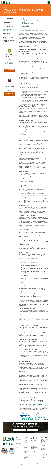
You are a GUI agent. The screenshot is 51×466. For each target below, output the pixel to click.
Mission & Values (44, 444)
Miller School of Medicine (43, 453)
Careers (42, 456)
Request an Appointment (32, 430)
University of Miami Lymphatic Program (7, 23)
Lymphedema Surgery (6, 33)
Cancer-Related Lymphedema (8, 26)
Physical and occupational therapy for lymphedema (33, 21)
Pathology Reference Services (34, 456)
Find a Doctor (18, 440)
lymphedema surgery (23, 405)
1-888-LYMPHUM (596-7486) (10, 63)
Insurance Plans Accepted (18, 444)
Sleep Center (33, 451)
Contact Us (43, 460)
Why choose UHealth (26, 26)
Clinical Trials (25, 447)
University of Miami (44, 454)
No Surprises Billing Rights (41, 463)
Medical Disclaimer (8, 463)
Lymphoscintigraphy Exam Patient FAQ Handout (9, 41)
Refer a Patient (33, 440)
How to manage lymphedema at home (30, 25)
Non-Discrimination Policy (34, 463)
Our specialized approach (27, 23)
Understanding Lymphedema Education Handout (8, 38)
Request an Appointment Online (9, 70)
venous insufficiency (25, 100)
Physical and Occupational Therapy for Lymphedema (9, 30)
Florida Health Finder (26, 458)
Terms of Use (13, 463)
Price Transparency (26, 456)
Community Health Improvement (44, 449)
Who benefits (24, 22)
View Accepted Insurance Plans (9, 94)
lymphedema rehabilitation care (39, 404)
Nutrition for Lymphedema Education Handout (9, 44)
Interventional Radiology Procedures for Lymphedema (9, 36)
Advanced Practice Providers (34, 445)
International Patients (26, 449)
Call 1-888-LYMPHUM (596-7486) (19, 430)
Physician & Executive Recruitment (34, 442)
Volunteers (43, 457)
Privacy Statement (18, 463)
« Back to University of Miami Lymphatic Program (8, 19)
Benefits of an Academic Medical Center (44, 441)
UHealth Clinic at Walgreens (26, 452)
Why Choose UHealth (44, 439)
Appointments (18, 439)
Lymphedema (21, 30)
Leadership (43, 445)
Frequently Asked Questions (25, 441)
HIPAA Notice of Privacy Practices (25, 463)
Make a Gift (18, 447)
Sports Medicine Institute (33, 453)
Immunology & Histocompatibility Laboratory (34, 447)
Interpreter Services (25, 446)
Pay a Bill (17, 442)
